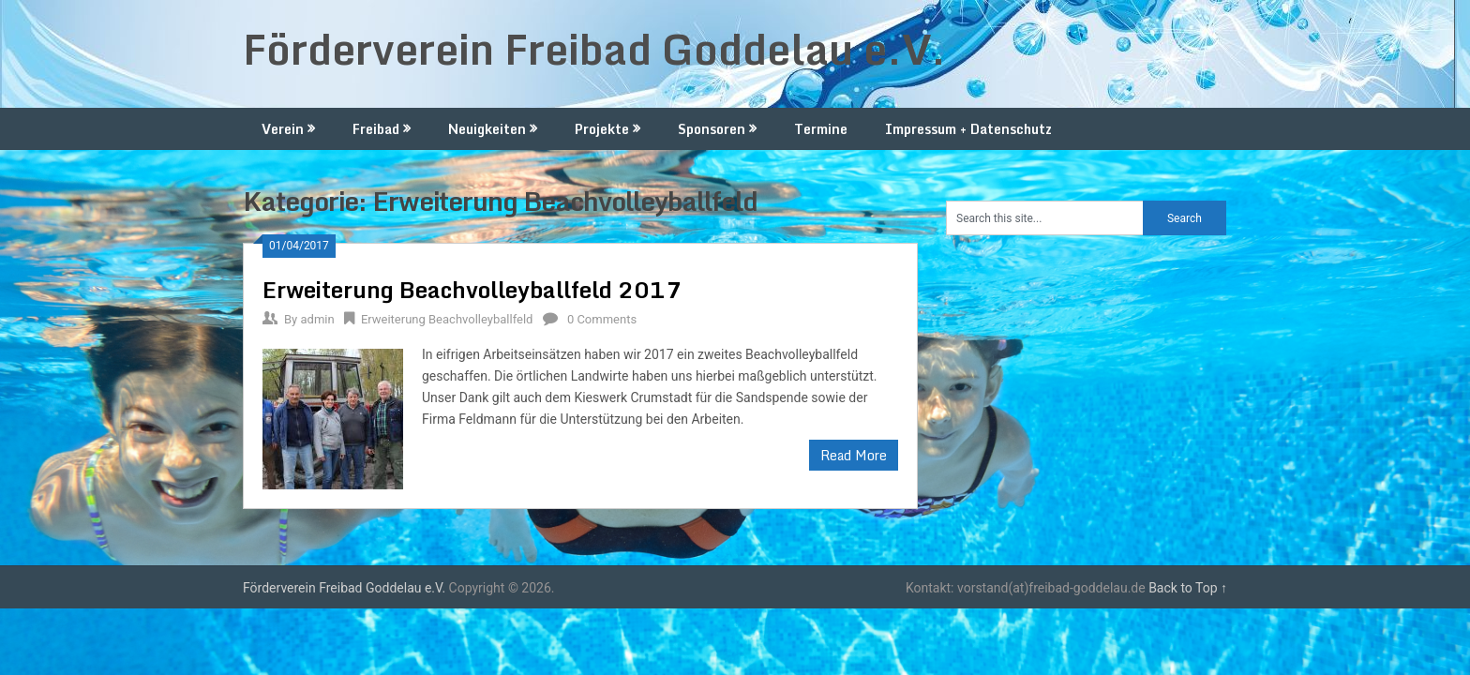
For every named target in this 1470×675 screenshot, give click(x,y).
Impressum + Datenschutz (968, 129)
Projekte (602, 129)
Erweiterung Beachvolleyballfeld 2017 (472, 289)
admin (317, 319)
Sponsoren (711, 129)
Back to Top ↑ (1187, 587)
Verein (283, 129)
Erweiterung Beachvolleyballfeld (447, 319)
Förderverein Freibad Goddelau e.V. (594, 48)
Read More (853, 455)
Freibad (375, 129)
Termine (821, 129)
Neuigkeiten (487, 129)
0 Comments (602, 319)
